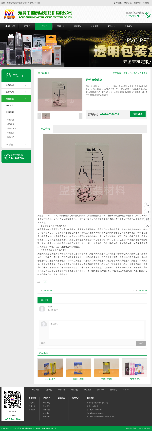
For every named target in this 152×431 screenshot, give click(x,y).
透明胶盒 (60, 26)
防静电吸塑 (11, 128)
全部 (44, 282)
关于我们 (26, 26)
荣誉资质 (32, 410)
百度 (125, 3)
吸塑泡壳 (10, 137)
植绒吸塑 (10, 124)
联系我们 (137, 3)
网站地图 (118, 3)
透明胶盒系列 (47, 290)
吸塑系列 (77, 26)
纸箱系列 (10, 85)
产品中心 (43, 26)
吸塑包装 (10, 133)
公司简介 (32, 403)
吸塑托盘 (10, 120)
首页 (126, 73)
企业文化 (32, 406)
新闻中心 (111, 26)
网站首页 (11, 26)
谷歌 (129, 3)
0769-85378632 (147, 205)
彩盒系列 (10, 92)
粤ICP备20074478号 (49, 428)
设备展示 (94, 26)
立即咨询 (137, 114)
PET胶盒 (9, 145)
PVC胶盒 (10, 105)
